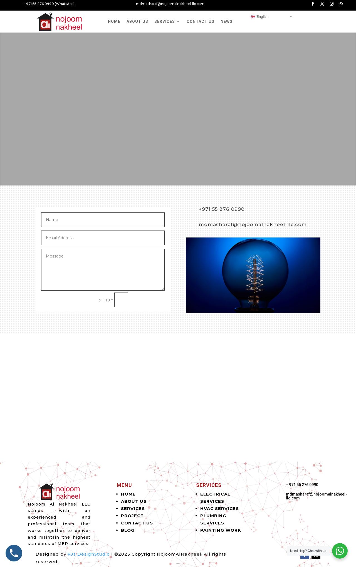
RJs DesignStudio (89, 554)
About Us (137, 21)
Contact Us (200, 21)
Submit (149, 299)
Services (164, 21)
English (259, 16)
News (227, 21)
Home (114, 21)
